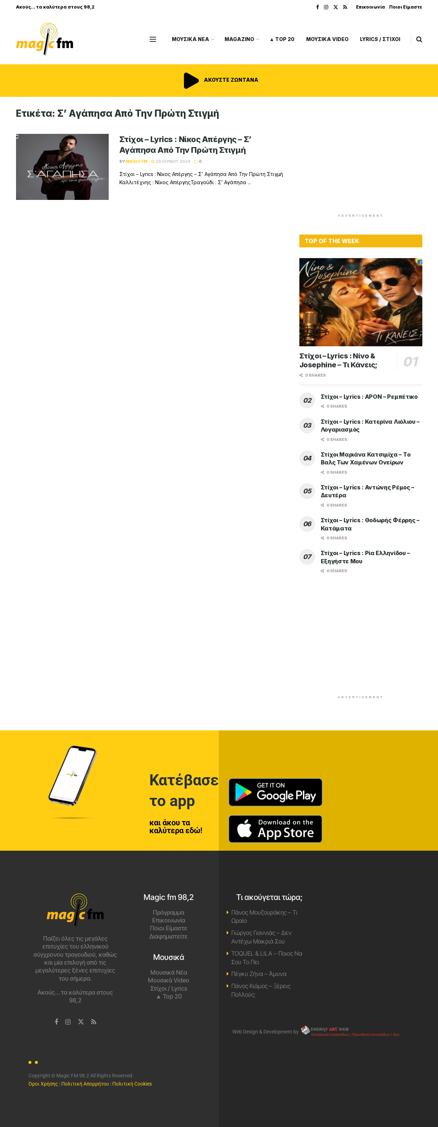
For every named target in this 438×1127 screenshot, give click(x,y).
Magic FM (137, 161)
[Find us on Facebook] (56, 1022)
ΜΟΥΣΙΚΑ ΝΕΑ (190, 39)
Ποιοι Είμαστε (405, 7)
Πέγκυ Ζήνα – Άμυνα (259, 973)
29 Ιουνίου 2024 (170, 161)
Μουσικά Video (168, 980)
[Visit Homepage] (44, 39)
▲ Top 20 (282, 39)
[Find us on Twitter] (81, 1022)
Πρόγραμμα (168, 912)
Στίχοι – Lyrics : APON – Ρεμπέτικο (369, 396)
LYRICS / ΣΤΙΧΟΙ (380, 39)
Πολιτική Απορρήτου (85, 1084)
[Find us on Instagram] (68, 1022)
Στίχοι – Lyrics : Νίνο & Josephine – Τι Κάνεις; (338, 360)
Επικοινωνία (370, 7)
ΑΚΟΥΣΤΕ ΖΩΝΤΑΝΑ (219, 80)
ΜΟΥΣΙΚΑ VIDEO (327, 39)
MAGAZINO (239, 39)
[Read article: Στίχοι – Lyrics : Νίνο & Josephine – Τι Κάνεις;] (360, 302)
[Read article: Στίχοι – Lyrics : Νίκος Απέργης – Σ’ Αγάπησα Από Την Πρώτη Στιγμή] (62, 167)
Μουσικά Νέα (168, 972)
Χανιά (363, 920)
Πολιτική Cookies (132, 1084)
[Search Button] (419, 39)
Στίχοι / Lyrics (168, 988)
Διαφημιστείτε (168, 936)
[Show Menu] (153, 39)
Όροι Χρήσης (43, 1084)
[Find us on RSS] (93, 1022)
